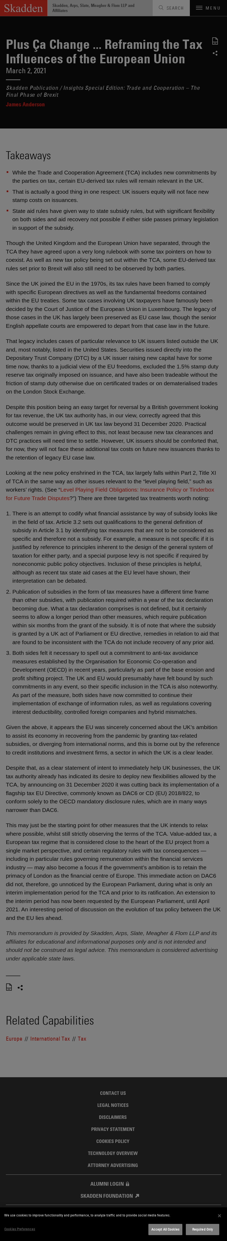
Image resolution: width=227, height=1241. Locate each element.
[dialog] (113, 1224)
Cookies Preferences (19, 1229)
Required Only (202, 1229)
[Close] (219, 1215)
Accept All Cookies (165, 1229)
